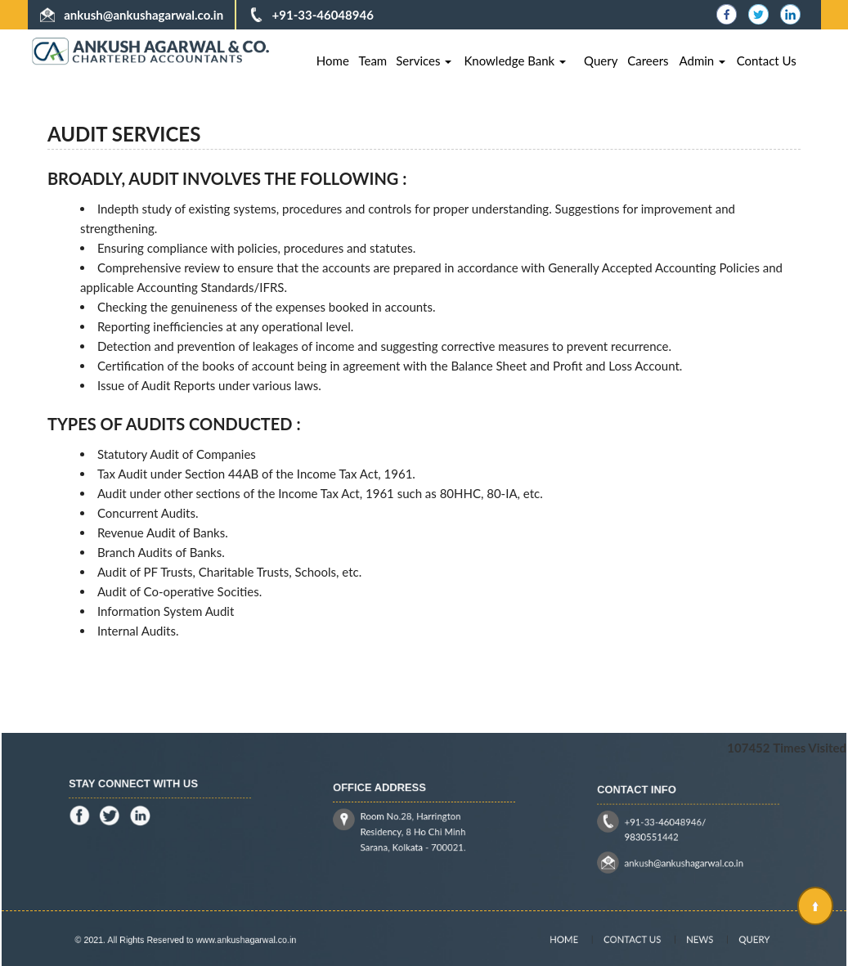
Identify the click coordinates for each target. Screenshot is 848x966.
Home (332, 60)
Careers (647, 60)
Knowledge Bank (515, 60)
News (691, 939)
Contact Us (766, 60)
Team (372, 60)
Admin (703, 60)
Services (423, 60)
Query (600, 60)
